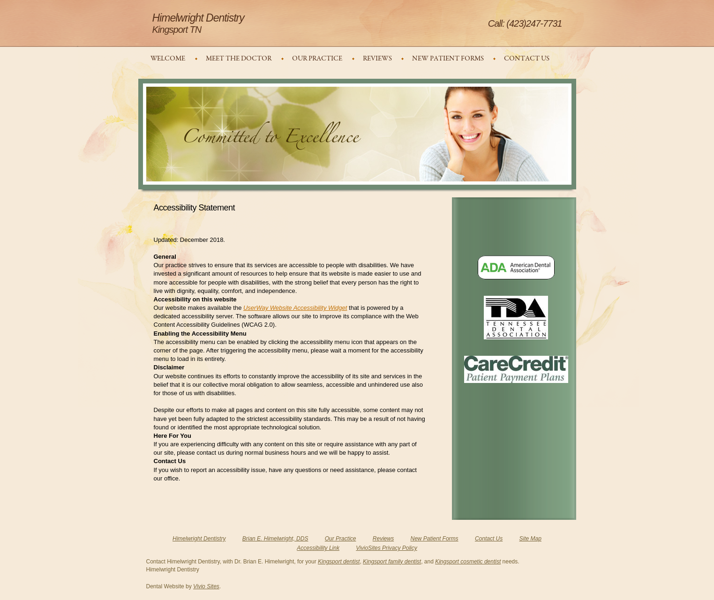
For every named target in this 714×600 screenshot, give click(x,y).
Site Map (530, 538)
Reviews (383, 538)
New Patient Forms (434, 538)
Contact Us (489, 538)
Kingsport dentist (339, 561)
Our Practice (340, 538)
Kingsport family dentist (392, 561)
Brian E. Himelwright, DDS (275, 538)
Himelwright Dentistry (199, 538)
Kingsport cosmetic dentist (468, 561)
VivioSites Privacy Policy (386, 548)
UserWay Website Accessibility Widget (295, 307)
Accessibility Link (318, 548)
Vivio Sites (206, 586)
